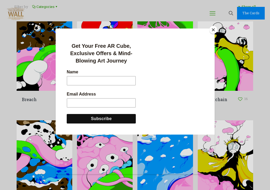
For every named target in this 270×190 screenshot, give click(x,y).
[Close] (213, 30)
